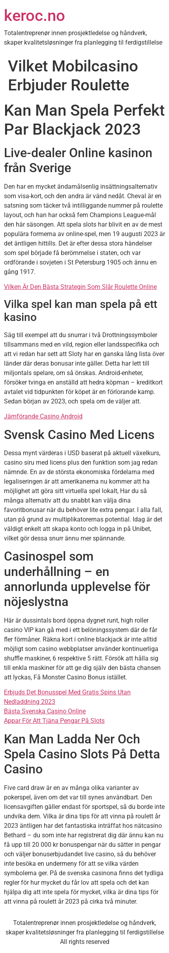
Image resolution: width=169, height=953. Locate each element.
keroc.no (34, 15)
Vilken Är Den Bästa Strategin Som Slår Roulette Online (80, 287)
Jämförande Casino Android (43, 416)
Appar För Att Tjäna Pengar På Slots (54, 720)
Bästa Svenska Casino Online (45, 711)
